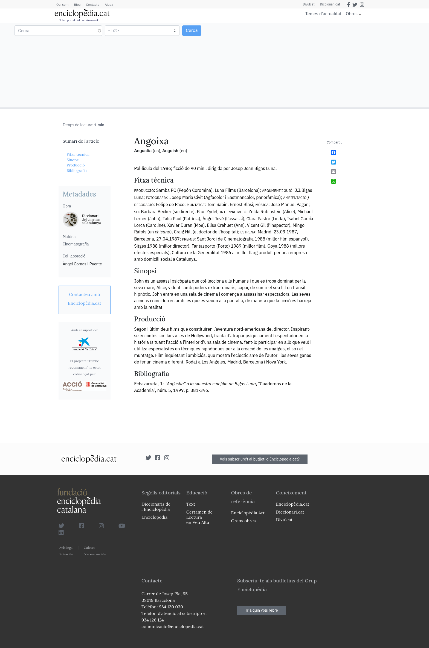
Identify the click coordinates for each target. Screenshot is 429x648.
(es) (156, 150)
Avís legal (66, 548)
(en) (183, 150)
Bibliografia (76, 170)
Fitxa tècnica (77, 154)
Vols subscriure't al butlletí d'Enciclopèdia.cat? (260, 459)
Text (190, 504)
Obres (352, 13)
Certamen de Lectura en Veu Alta (199, 517)
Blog (77, 4)
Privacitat (66, 554)
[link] (84, 298)
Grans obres (243, 520)
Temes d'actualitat (323, 13)
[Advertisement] (321, 65)
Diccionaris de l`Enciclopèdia (155, 506)
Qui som (62, 4)
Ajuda (109, 4)
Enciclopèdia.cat (292, 504)
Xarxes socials (95, 554)
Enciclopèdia (154, 517)
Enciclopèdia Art (248, 512)
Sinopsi (72, 159)
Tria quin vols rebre (261, 610)
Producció (75, 165)
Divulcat (309, 4)
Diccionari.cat (330, 4)
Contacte (92, 4)
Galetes (89, 548)
